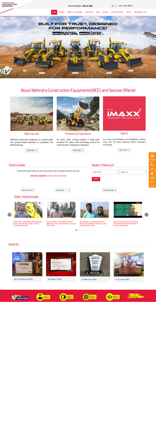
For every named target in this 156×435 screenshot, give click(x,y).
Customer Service (117, 12)
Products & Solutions (74, 12)
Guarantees (89, 12)
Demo (152, 166)
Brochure (152, 175)
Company (61, 12)
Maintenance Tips (140, 12)
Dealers (105, 12)
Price (152, 183)
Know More (31, 149)
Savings (152, 157)
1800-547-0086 (87, 6)
